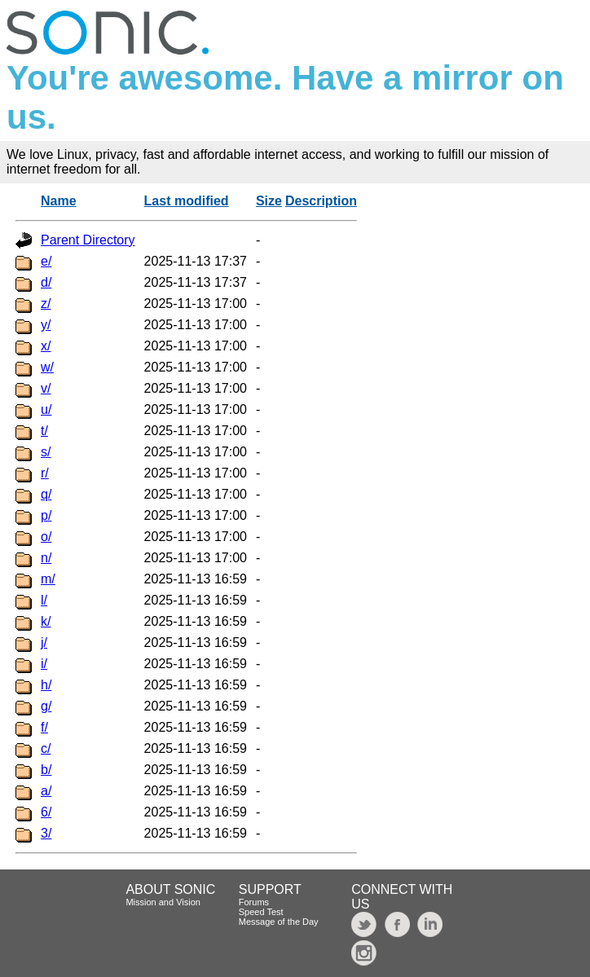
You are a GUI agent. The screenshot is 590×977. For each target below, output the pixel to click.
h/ (46, 685)
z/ (46, 303)
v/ (46, 388)
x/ (46, 346)
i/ (44, 664)
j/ (44, 642)
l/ (44, 600)
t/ (44, 431)
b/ (46, 770)
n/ (46, 558)
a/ (46, 791)
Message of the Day (279, 921)
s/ (46, 452)
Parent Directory (88, 240)
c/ (46, 748)
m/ (48, 579)
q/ (46, 494)
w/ (47, 367)
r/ (45, 473)
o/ (46, 537)
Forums (254, 902)
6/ (46, 812)
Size (269, 201)
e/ (46, 261)
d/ (46, 282)
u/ (46, 409)
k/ (46, 621)
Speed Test (261, 912)
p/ (46, 515)
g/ (46, 706)
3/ (46, 833)
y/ (46, 325)
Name (59, 201)
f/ (44, 727)
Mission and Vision (162, 902)
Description (321, 201)
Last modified (186, 201)
